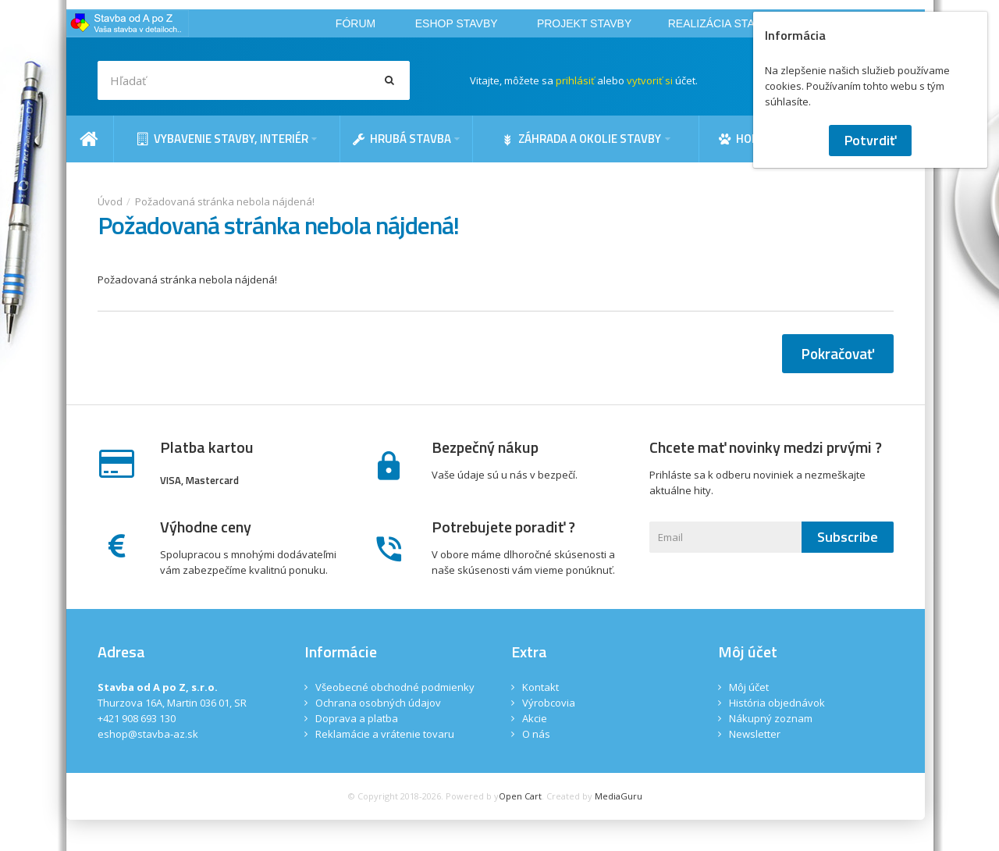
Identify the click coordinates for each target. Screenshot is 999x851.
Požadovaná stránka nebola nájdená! (225, 201)
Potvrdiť (870, 140)
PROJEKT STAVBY (584, 23)
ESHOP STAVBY (456, 23)
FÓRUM (355, 23)
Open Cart (520, 796)
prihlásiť (575, 80)
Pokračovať (838, 353)
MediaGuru (618, 796)
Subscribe (847, 536)
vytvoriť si (650, 80)
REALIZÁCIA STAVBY (722, 23)
